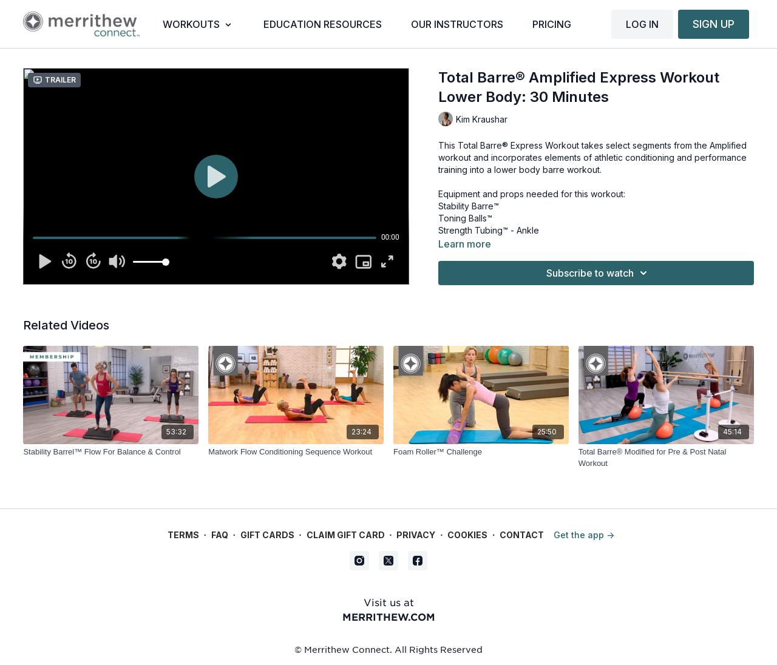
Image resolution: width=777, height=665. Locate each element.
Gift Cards (267, 535)
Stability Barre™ (468, 206)
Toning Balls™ (465, 218)
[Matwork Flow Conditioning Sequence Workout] (296, 452)
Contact (522, 535)
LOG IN (642, 24)
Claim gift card (346, 535)
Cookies (467, 535)
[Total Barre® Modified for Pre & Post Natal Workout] (666, 458)
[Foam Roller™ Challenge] (481, 452)
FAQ (219, 535)
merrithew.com (388, 616)
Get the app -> (584, 535)
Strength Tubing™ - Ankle (488, 230)
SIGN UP (714, 24)
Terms (183, 535)
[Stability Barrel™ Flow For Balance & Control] (110, 452)
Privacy (415, 535)
